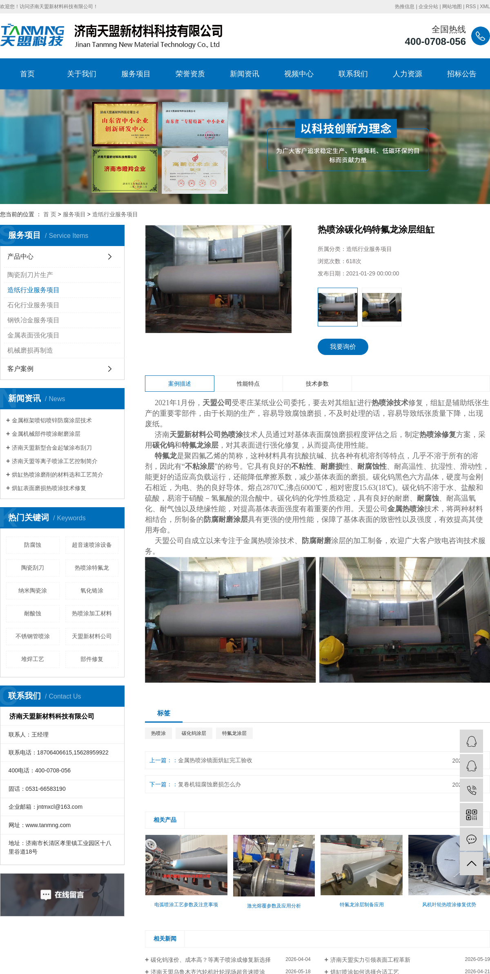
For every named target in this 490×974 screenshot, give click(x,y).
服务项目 (136, 74)
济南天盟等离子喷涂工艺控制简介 (55, 461)
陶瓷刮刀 (32, 567)
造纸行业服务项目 (115, 214)
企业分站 (428, 6)
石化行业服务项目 (33, 305)
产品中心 (20, 256)
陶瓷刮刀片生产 (30, 274)
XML (485, 6)
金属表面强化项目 (33, 335)
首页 (27, 74)
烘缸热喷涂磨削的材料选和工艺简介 (57, 474)
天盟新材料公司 (92, 636)
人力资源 (407, 74)
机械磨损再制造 (30, 350)
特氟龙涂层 (234, 733)
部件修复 (91, 659)
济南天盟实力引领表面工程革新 (370, 959)
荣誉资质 (190, 74)
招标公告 (462, 74)
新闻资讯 (244, 74)
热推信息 (404, 6)
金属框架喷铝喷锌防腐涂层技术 (52, 420)
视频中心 (299, 74)
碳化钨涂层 (194, 733)
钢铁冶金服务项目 (33, 320)
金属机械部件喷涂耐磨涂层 (46, 433)
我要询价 (343, 346)
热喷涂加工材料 (92, 613)
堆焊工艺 (32, 659)
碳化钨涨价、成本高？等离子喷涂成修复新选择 (211, 959)
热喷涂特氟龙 (92, 567)
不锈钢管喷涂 (33, 636)
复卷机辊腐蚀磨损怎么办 (209, 784)
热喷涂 (158, 733)
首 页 (49, 214)
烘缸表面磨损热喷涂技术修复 (49, 488)
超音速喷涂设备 (92, 544)
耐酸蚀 (32, 613)
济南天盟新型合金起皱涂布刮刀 (52, 447)
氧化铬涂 (91, 590)
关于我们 (81, 74)
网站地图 (452, 6)
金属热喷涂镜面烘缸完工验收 (215, 760)
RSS (471, 6)
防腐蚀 (32, 544)
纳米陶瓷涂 (32, 590)
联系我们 (353, 74)
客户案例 (20, 368)
